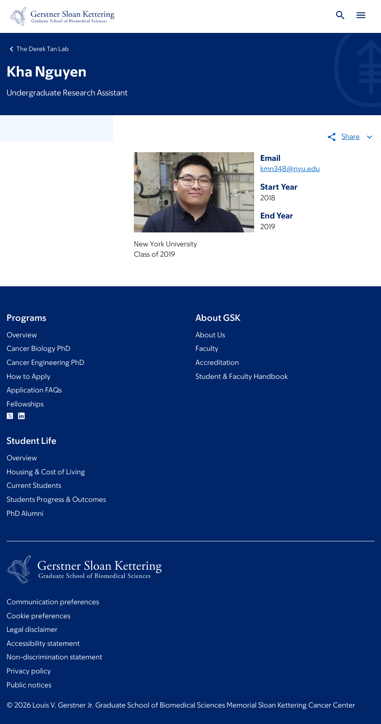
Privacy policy (29, 671)
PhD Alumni (25, 513)
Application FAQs (34, 390)
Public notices (29, 685)
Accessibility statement (43, 643)
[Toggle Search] (340, 16)
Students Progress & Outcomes (56, 499)
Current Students (34, 485)
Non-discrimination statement (54, 657)
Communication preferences (53, 602)
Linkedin (21, 416)
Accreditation (217, 362)
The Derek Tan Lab (42, 48)
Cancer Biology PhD (38, 348)
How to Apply (28, 376)
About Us (210, 335)
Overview (22, 335)
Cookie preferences (38, 616)
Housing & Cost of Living (46, 472)
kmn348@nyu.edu (290, 169)
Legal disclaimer (32, 629)
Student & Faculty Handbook (241, 376)
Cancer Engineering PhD (45, 362)
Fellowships (25, 404)
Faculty (206, 348)
